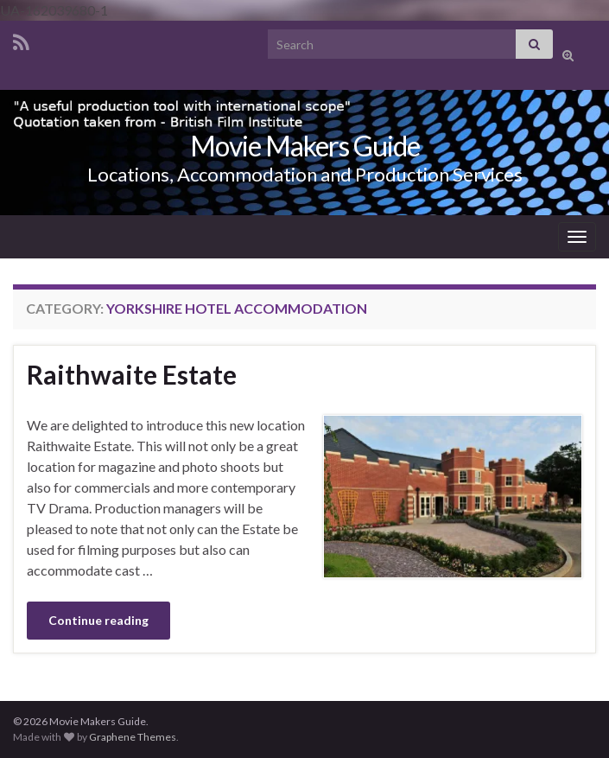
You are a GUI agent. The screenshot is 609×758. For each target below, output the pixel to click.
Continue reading (98, 620)
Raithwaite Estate (132, 374)
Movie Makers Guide (305, 145)
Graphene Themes (132, 736)
